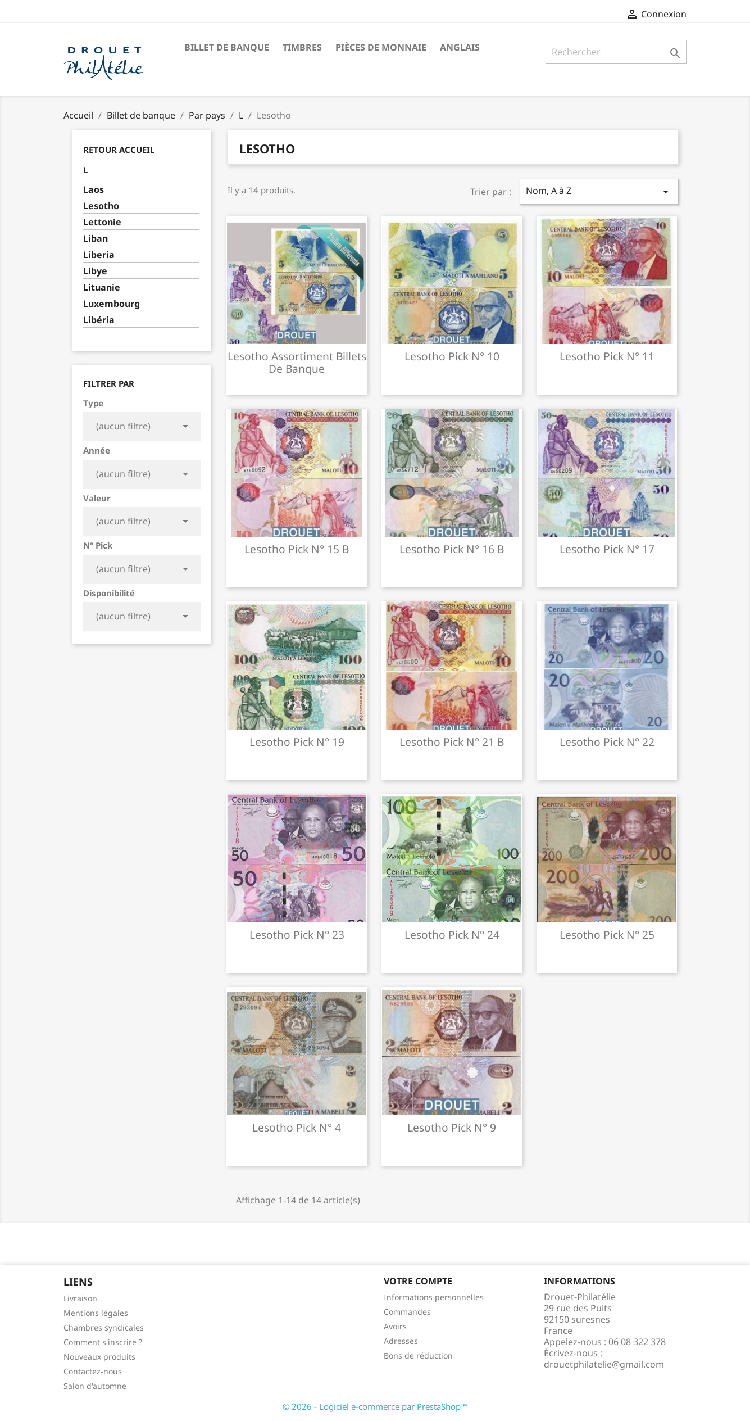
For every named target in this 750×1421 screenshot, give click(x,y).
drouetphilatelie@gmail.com (604, 1364)
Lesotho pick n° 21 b (451, 741)
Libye (95, 271)
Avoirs (395, 1326)
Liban (95, 239)
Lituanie (101, 287)
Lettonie (102, 222)
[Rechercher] (616, 52)
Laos (93, 190)
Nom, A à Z (599, 191)
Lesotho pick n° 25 (607, 934)
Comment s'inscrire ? (102, 1342)
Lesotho (101, 206)
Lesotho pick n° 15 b (296, 548)
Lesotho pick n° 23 (296, 934)
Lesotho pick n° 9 (451, 1127)
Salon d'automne (94, 1386)
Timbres (302, 47)
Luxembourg (111, 304)
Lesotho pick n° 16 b (451, 548)
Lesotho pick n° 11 (607, 356)
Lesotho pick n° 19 (296, 741)
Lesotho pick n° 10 (451, 356)
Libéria (99, 320)
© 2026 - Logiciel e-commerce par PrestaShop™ (375, 1406)
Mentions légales (95, 1312)
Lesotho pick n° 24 (451, 934)
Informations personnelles (434, 1297)
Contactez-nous (92, 1371)
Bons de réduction (418, 1355)
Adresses (401, 1341)
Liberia (99, 255)
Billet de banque (226, 47)
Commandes (407, 1311)
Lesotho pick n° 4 (296, 1127)
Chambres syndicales (103, 1327)
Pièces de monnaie (380, 47)
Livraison (80, 1298)
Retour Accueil (118, 149)
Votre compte (418, 1281)
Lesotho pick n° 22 (607, 741)
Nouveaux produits (99, 1356)
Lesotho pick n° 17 (607, 548)
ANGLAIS (460, 47)
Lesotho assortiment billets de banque (297, 362)
